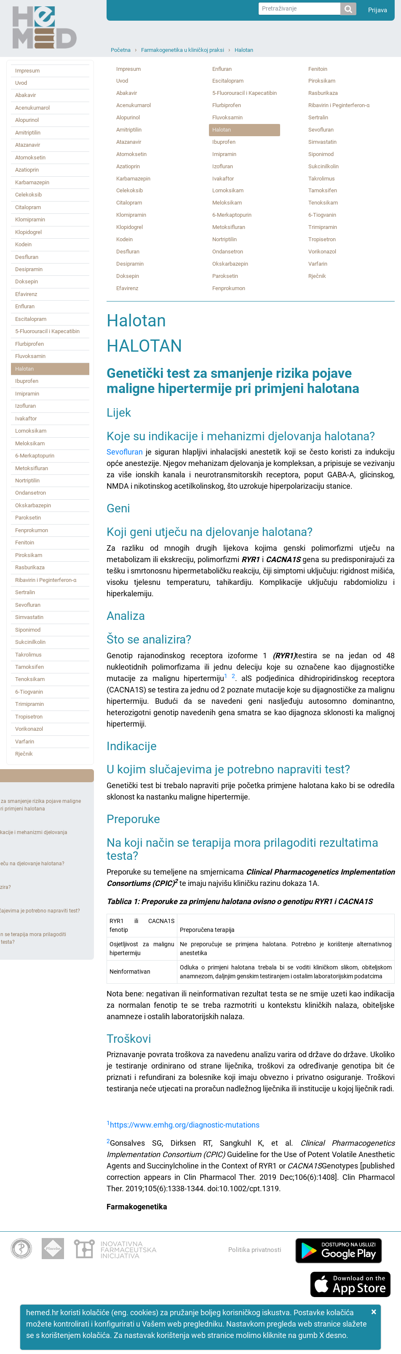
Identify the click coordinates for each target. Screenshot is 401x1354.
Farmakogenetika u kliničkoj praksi (182, 50)
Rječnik (24, 754)
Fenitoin (24, 542)
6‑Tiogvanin (29, 692)
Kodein (23, 244)
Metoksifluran (31, 468)
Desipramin (29, 269)
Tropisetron (29, 716)
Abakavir (25, 95)
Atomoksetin (30, 157)
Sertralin (25, 592)
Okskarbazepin (33, 505)
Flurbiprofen (29, 344)
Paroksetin (28, 517)
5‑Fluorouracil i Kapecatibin (47, 331)
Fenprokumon (31, 530)
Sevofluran (27, 605)
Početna (121, 50)
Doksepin (26, 281)
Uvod (21, 83)
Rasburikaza (30, 567)
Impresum (27, 70)
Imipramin (27, 393)
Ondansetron (30, 493)
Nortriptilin (27, 480)
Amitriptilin (27, 132)
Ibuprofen (26, 381)
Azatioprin (27, 170)
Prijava (377, 10)
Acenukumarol (32, 108)
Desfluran (26, 257)
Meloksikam (30, 443)
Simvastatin (29, 617)
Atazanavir (27, 145)
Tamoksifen (29, 667)
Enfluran (25, 306)
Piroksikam (28, 555)
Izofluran (25, 406)
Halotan (244, 50)
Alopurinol (27, 120)
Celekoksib (28, 194)
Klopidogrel (28, 232)
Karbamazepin (32, 182)
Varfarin (24, 741)
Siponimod (27, 630)
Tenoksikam (30, 679)
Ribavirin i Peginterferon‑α (45, 580)
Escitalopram (30, 319)
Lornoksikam (30, 431)
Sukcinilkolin (30, 642)
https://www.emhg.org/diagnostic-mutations (184, 1124)
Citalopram (28, 207)
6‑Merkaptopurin (34, 455)
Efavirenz (26, 294)
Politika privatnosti (254, 1250)
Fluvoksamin (30, 356)
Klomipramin (30, 219)
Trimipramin (29, 704)
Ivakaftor (26, 418)
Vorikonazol (29, 729)
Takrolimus (28, 654)
